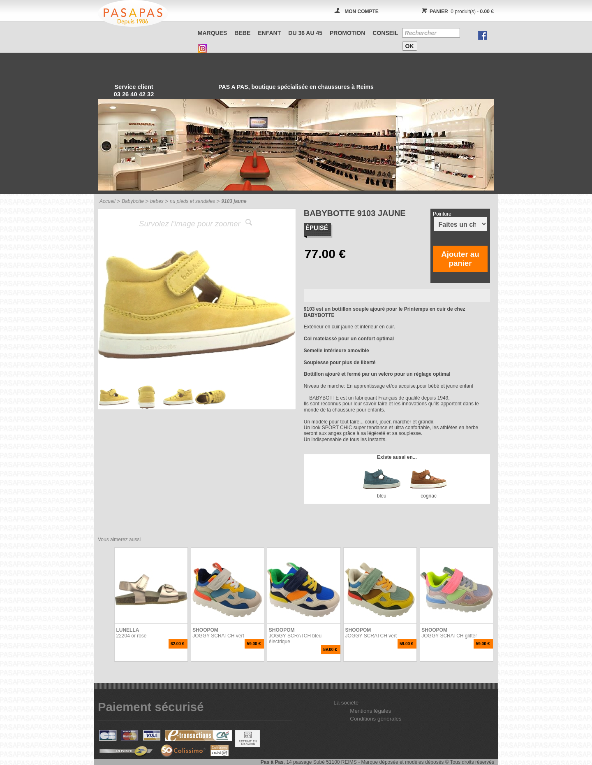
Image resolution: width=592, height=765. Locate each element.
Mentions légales (370, 711)
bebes (157, 201)
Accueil (107, 201)
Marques (212, 33)
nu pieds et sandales (192, 201)
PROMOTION (347, 33)
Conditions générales (375, 719)
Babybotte (133, 201)
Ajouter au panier (460, 258)
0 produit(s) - (456, 11)
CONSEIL (385, 33)
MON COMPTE (362, 11)
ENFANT (269, 33)
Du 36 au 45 (305, 33)
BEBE (242, 33)
